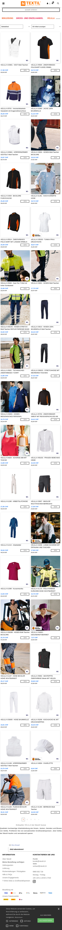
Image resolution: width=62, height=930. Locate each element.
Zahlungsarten (7, 865)
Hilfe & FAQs (7, 874)
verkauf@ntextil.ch (40, 866)
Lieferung (5, 868)
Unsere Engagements (10, 878)
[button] (47, 3)
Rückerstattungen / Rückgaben (13, 871)
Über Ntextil (6, 859)
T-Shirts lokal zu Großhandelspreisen (16, 881)
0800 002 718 (38, 872)
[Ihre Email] (29, 845)
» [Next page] (38, 819)
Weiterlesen (19, 917)
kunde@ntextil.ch (39, 861)
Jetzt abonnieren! (17, 849)
